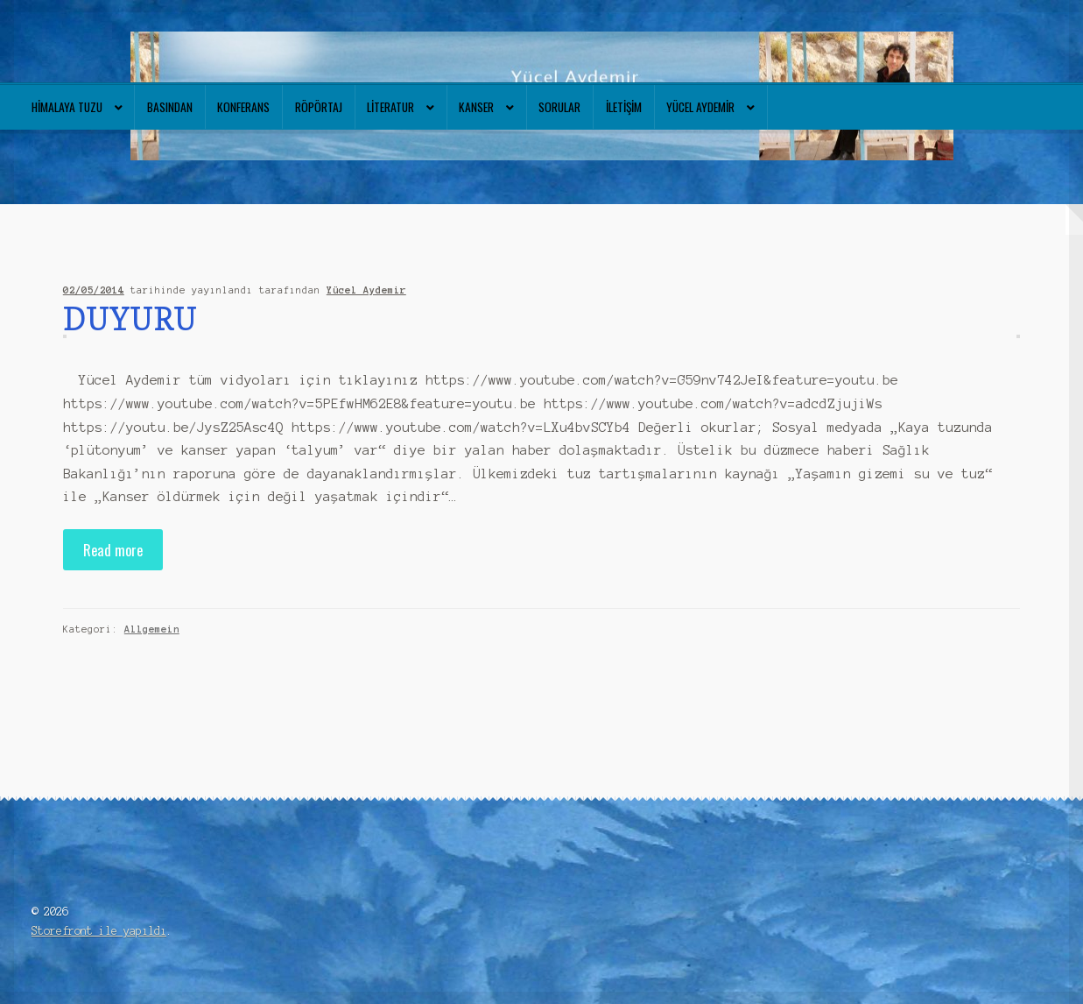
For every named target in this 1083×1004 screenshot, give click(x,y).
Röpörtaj (318, 107)
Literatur (390, 107)
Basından (170, 107)
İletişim (624, 107)
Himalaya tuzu (67, 107)
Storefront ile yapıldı (99, 931)
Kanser (476, 107)
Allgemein (151, 629)
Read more (113, 550)
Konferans (243, 107)
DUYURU (130, 318)
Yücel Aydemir (700, 107)
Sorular (559, 107)
